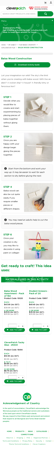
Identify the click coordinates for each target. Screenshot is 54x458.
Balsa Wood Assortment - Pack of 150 (14, 293)
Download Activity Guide (29, 65)
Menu (3, 21)
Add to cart (15, 330)
